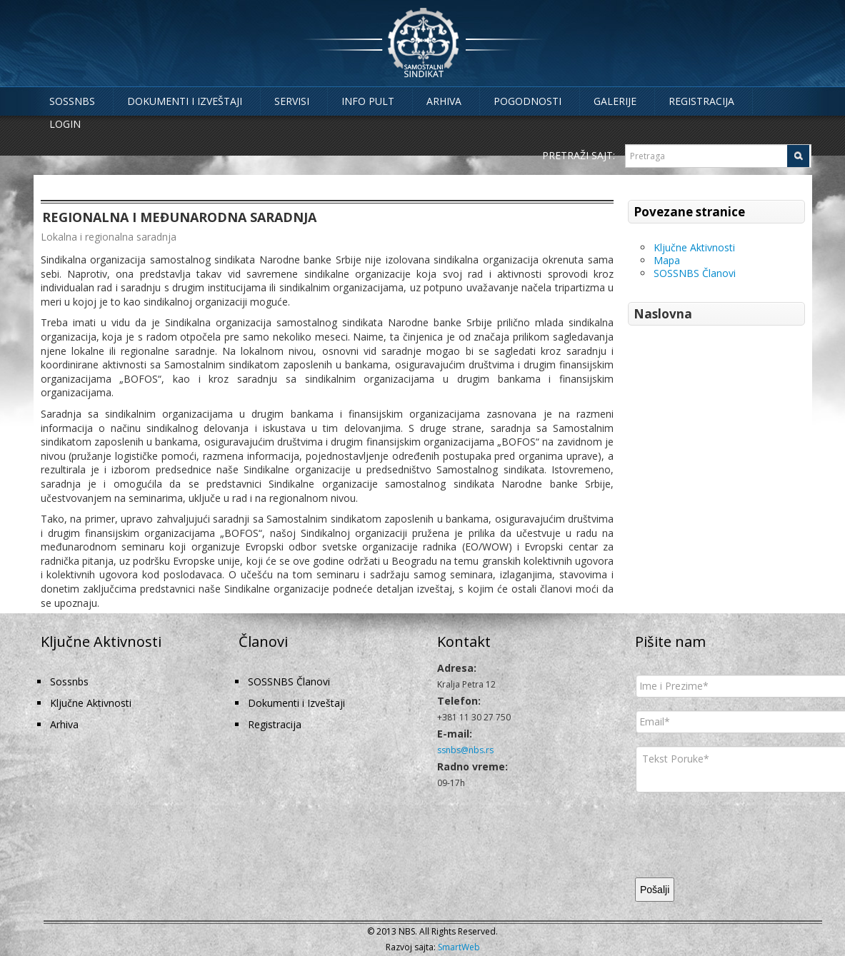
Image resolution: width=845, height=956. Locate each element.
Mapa (667, 260)
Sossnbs (72, 101)
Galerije (615, 101)
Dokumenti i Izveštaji (184, 101)
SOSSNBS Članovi (695, 273)
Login (65, 124)
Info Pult (367, 101)
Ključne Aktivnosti (694, 247)
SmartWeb (459, 947)
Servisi (291, 101)
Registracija (701, 101)
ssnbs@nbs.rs (465, 750)
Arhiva (443, 101)
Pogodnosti (527, 101)
